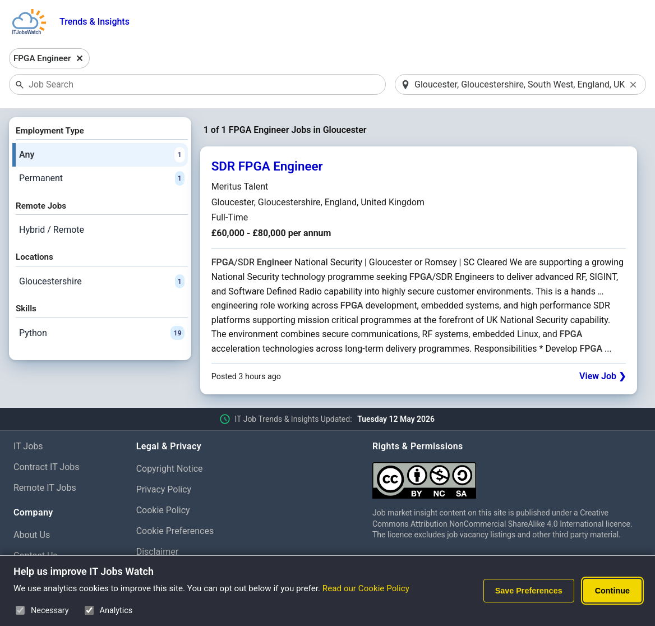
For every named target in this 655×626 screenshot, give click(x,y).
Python (101, 333)
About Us (31, 535)
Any (101, 155)
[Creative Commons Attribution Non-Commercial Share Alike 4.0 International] (507, 476)
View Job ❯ (602, 376)
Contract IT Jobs (46, 467)
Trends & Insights (94, 21)
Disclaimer (157, 551)
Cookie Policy (163, 510)
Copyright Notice (169, 468)
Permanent (101, 178)
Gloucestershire (101, 281)
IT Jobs (28, 446)
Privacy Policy (164, 489)
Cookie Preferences (175, 531)
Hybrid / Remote (51, 229)
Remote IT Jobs (44, 487)
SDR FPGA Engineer (267, 166)
